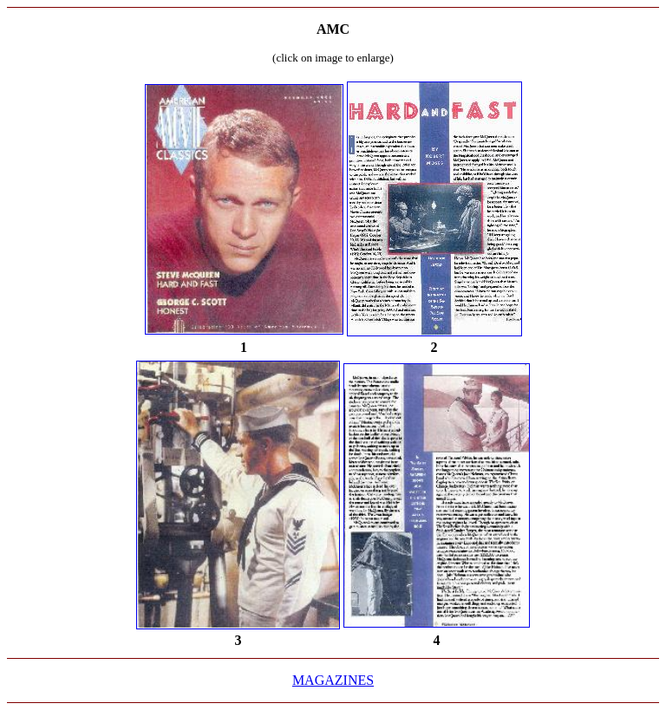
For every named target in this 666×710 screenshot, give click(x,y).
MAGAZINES (333, 680)
